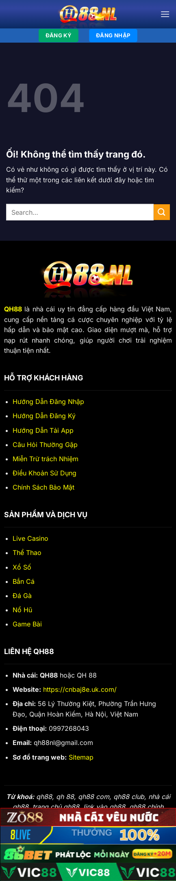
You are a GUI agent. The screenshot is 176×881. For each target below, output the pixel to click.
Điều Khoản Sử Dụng (44, 473)
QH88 (13, 309)
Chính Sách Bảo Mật (43, 487)
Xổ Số (22, 567)
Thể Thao (27, 552)
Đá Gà (22, 596)
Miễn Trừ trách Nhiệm (45, 459)
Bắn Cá (24, 581)
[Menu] (165, 14)
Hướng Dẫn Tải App (43, 430)
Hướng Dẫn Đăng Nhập (48, 401)
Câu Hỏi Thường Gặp (45, 444)
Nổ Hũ (22, 610)
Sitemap (81, 757)
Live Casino (30, 538)
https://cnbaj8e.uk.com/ (80, 689)
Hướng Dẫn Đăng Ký (44, 416)
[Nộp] (162, 212)
